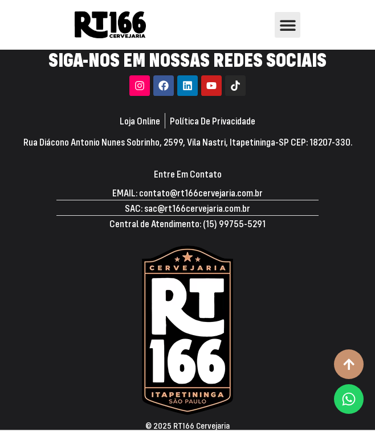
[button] (287, 25)
